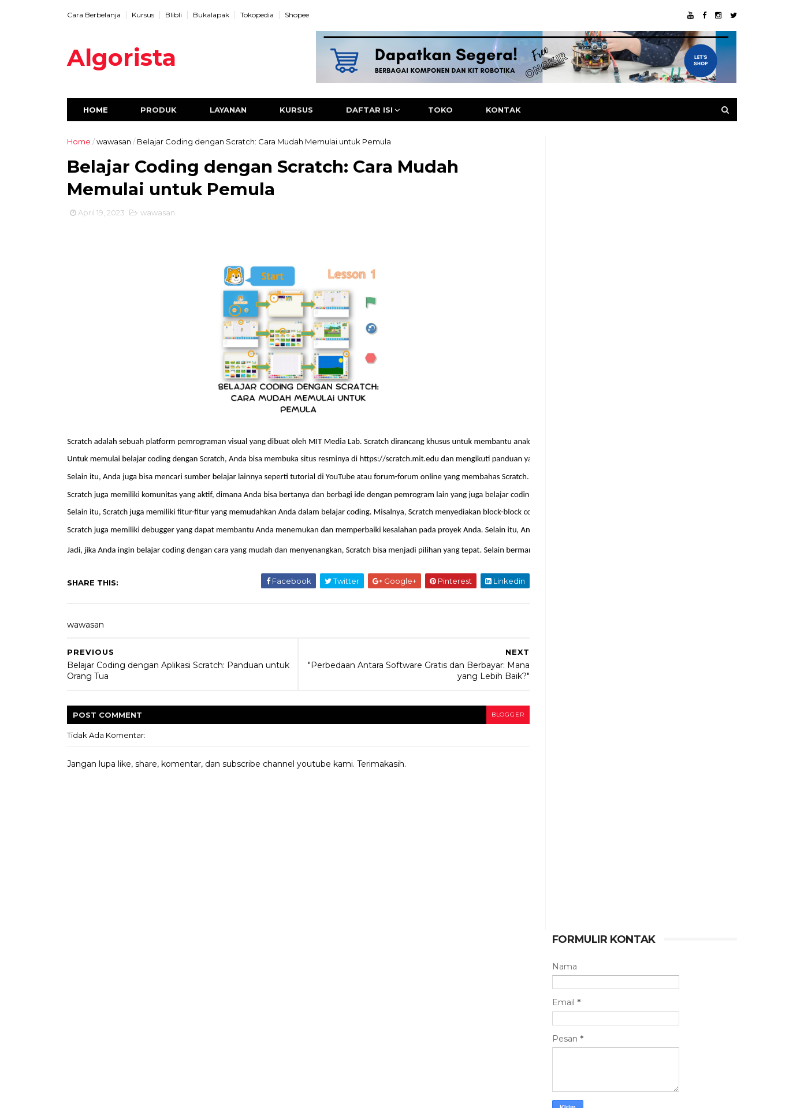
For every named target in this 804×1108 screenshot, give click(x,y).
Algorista (130, 57)
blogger (489, 718)
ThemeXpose (135, 1092)
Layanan (236, 109)
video (563, 930)
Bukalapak (220, 14)
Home (104, 109)
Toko (449, 109)
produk (667, 910)
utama (606, 930)
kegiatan (655, 930)
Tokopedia (265, 14)
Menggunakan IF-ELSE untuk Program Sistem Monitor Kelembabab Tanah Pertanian (655, 835)
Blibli (182, 14)
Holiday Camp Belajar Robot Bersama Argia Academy (652, 783)
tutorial (620, 910)
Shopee (305, 14)
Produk (167, 109)
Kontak (512, 109)
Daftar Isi (378, 109)
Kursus (151, 14)
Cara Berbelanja (102, 14)
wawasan (122, 141)
